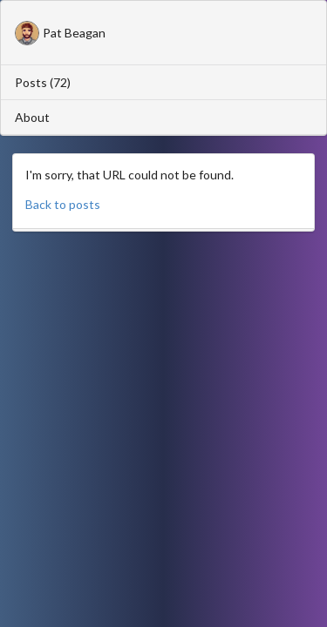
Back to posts (62, 204)
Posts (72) (43, 82)
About (32, 117)
